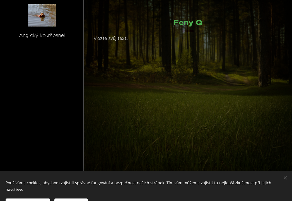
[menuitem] (42, 88)
